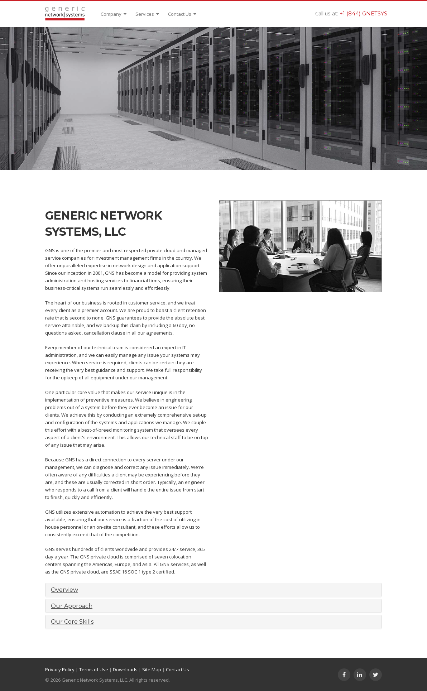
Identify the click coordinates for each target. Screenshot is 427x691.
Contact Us (182, 14)
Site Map (151, 669)
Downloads (125, 669)
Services (147, 14)
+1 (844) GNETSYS (363, 13)
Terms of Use (93, 669)
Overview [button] (64, 589)
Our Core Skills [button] (72, 621)
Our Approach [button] (71, 606)
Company (113, 14)
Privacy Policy (60, 669)
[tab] (213, 590)
